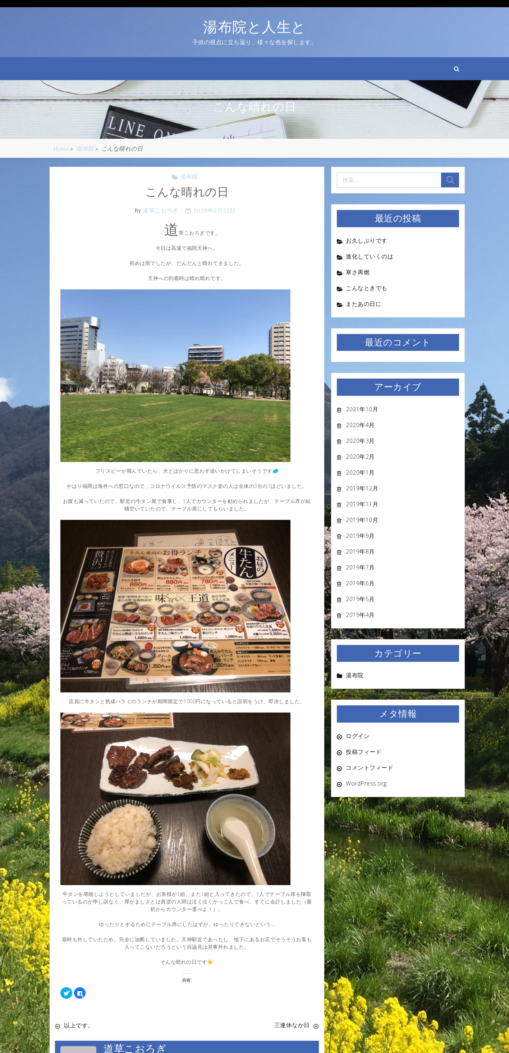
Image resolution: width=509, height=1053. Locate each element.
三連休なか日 (292, 1025)
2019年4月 (360, 615)
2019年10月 (362, 520)
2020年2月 (360, 457)
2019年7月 (360, 567)
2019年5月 (360, 599)
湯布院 (189, 176)
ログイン (358, 736)
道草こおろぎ (160, 210)
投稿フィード (363, 752)
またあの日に (363, 304)
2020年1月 (360, 472)
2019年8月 (360, 551)
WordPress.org (366, 783)
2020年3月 (360, 441)
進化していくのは (369, 256)
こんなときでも (367, 288)
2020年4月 (360, 425)
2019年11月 (362, 504)
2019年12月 (362, 488)
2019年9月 (360, 536)
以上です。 (79, 1025)
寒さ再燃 (358, 272)
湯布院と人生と (254, 27)
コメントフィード (369, 768)
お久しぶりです (367, 240)
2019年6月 (360, 583)
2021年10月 (362, 409)
